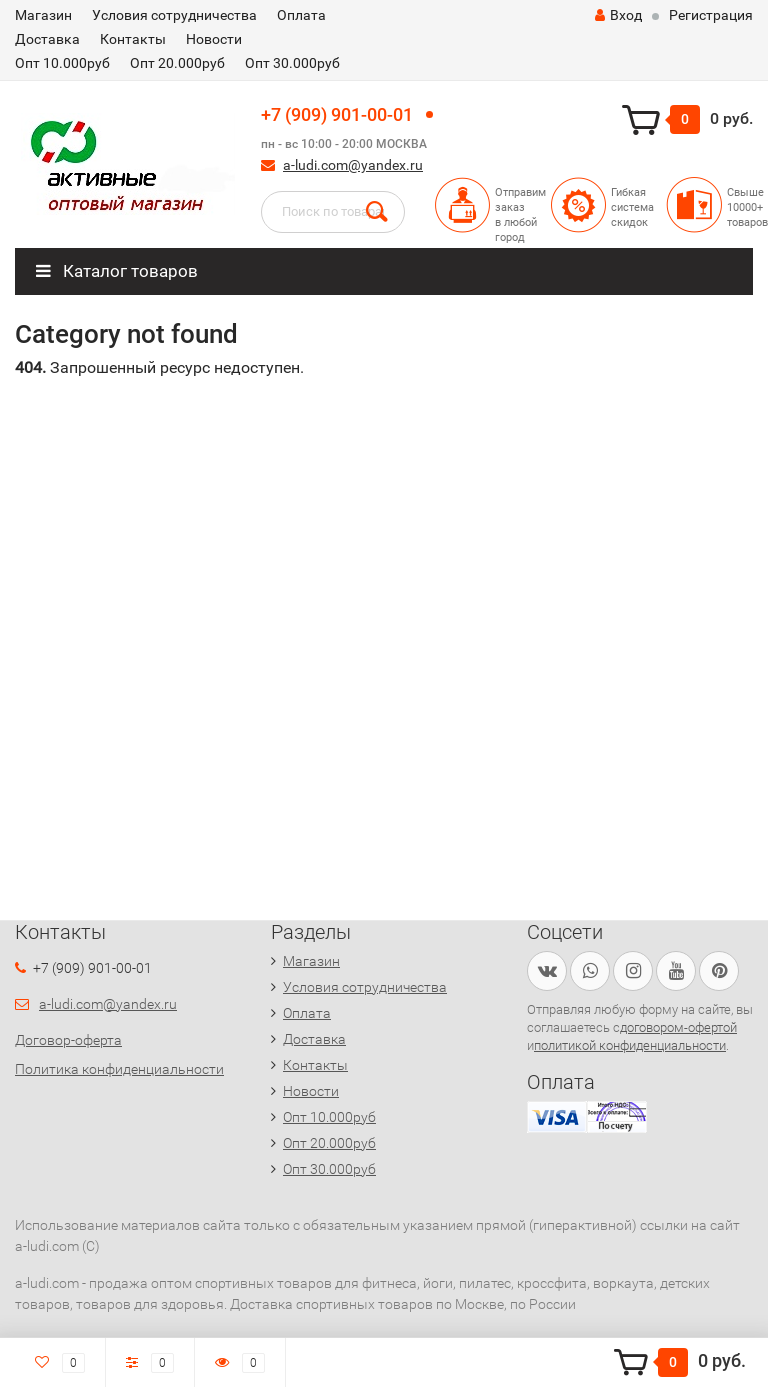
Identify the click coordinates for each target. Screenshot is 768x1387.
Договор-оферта (68, 1040)
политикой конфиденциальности (630, 1045)
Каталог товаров (117, 271)
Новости (214, 39)
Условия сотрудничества (174, 15)
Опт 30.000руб (292, 63)
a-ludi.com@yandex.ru (353, 165)
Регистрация (711, 15)
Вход (618, 15)
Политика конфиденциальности (119, 1069)
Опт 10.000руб (62, 63)
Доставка (47, 39)
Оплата (301, 15)
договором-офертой (678, 1027)
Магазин (43, 15)
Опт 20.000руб (177, 63)
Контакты (133, 39)
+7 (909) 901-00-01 (337, 114)
